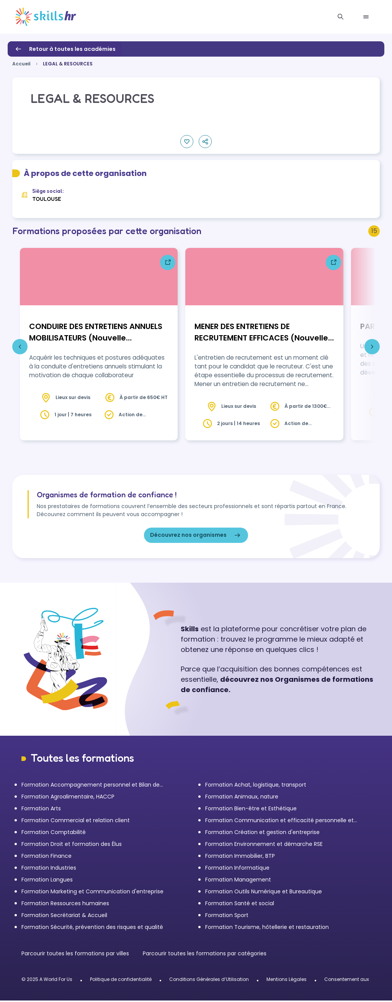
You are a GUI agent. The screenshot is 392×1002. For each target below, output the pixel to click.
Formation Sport (226, 917)
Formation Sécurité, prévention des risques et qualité (92, 928)
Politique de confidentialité (121, 981)
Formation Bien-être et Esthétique (251, 810)
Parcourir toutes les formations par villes (76, 955)
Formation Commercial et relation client (75, 822)
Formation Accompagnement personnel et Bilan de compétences (90, 786)
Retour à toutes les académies (65, 49)
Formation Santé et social (239, 905)
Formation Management (238, 881)
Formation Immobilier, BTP (240, 857)
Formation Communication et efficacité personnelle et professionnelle (279, 822)
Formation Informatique (237, 869)
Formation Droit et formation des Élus (71, 845)
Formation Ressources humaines (65, 905)
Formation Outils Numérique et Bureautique (263, 893)
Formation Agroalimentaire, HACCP (67, 798)
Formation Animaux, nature (241, 798)
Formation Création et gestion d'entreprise (262, 833)
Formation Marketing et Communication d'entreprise (92, 893)
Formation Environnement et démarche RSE (264, 845)
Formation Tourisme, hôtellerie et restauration (267, 928)
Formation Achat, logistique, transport (255, 786)
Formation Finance (46, 857)
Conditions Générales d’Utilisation (209, 981)
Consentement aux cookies (356, 981)
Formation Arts (41, 810)
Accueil (21, 63)
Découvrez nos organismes (196, 537)
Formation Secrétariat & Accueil (64, 917)
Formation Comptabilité (53, 833)
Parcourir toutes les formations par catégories (204, 955)
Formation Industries (48, 869)
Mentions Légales (286, 981)
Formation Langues (47, 881)
